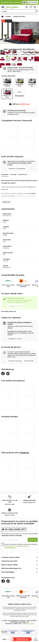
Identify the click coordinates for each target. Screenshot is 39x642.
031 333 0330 (33, 2)
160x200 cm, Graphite (7, 83)
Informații (5, 174)
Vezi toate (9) (19, 93)
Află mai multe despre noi (11, 568)
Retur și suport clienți (9, 565)
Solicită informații (15, 361)
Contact (24, 2)
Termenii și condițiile (13, 546)
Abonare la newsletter (17, 168)
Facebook (3, 581)
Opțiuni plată (22, 174)
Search (36, 11)
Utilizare (13, 174)
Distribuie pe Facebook (3, 373)
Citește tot (6, 202)
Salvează (35, 640)
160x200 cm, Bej (31, 83)
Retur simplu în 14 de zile (9, 502)
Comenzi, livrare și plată (10, 557)
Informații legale (7, 572)
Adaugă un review (15, 306)
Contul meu (26, 7)
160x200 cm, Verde (19, 83)
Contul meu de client (9, 561)
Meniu (2, 7)
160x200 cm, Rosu (7, 94)
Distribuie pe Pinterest (8, 373)
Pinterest (8, 581)
